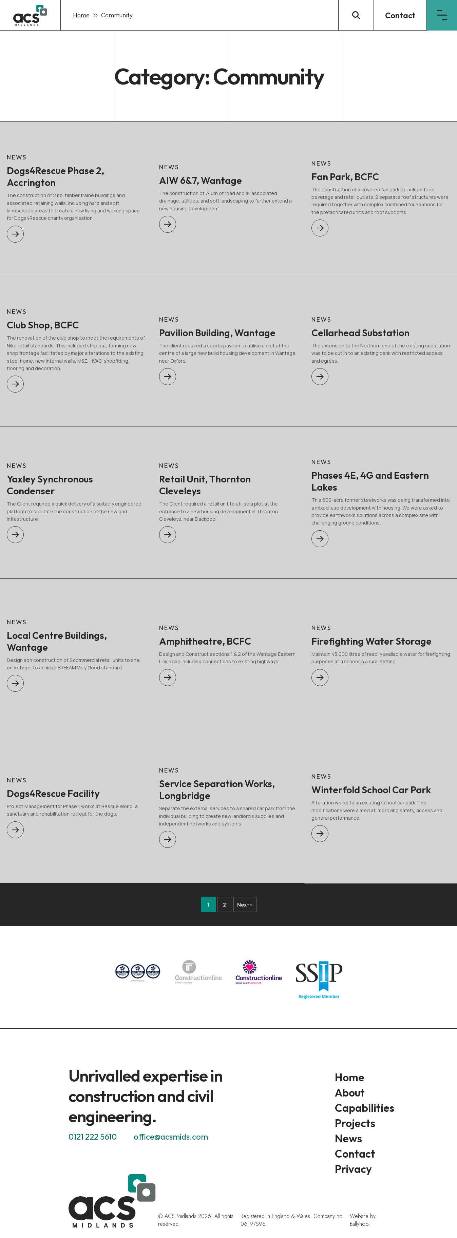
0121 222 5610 (93, 1136)
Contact (400, 15)
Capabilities (364, 1108)
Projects (355, 1123)
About (350, 1092)
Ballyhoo (359, 1224)
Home (81, 15)
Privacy (353, 1169)
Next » (245, 904)
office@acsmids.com (171, 1136)
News (348, 1138)
